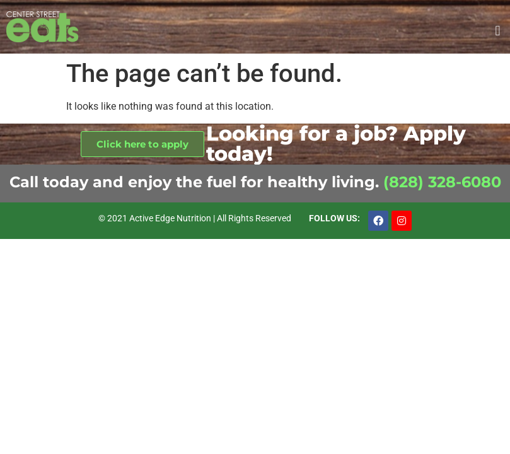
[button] (498, 30)
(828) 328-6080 (442, 182)
